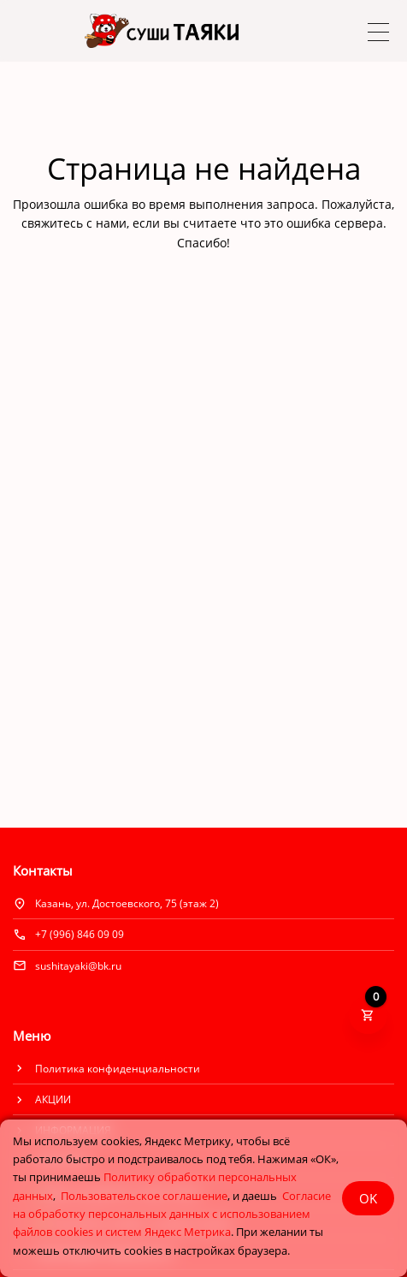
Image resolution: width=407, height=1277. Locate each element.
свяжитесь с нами (74, 223)
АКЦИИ (53, 1099)
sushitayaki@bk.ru (78, 966)
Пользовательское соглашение (144, 1195)
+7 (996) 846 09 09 (79, 934)
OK (368, 1198)
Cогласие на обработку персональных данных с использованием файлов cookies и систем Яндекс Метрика (172, 1214)
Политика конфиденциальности (117, 1068)
